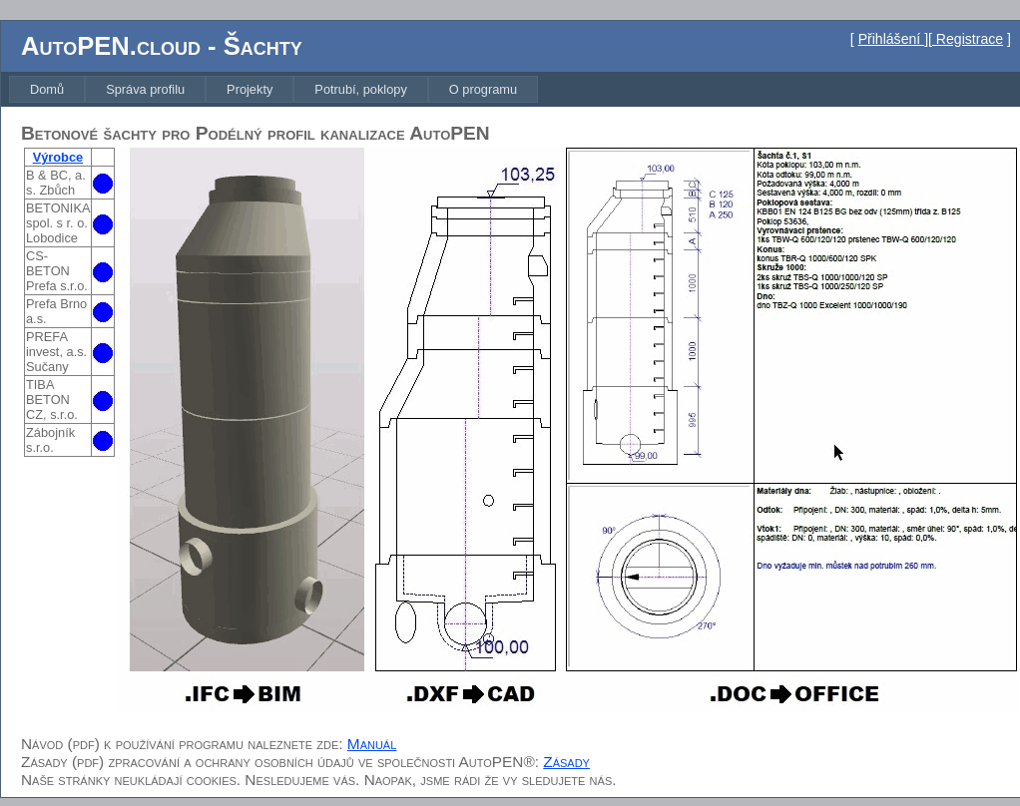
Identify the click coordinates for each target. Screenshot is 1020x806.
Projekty (249, 89)
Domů (47, 89)
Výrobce (58, 157)
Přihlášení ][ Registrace (931, 39)
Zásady (566, 761)
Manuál (371, 743)
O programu (483, 89)
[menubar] (273, 89)
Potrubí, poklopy (360, 89)
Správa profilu (145, 89)
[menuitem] (47, 89)
